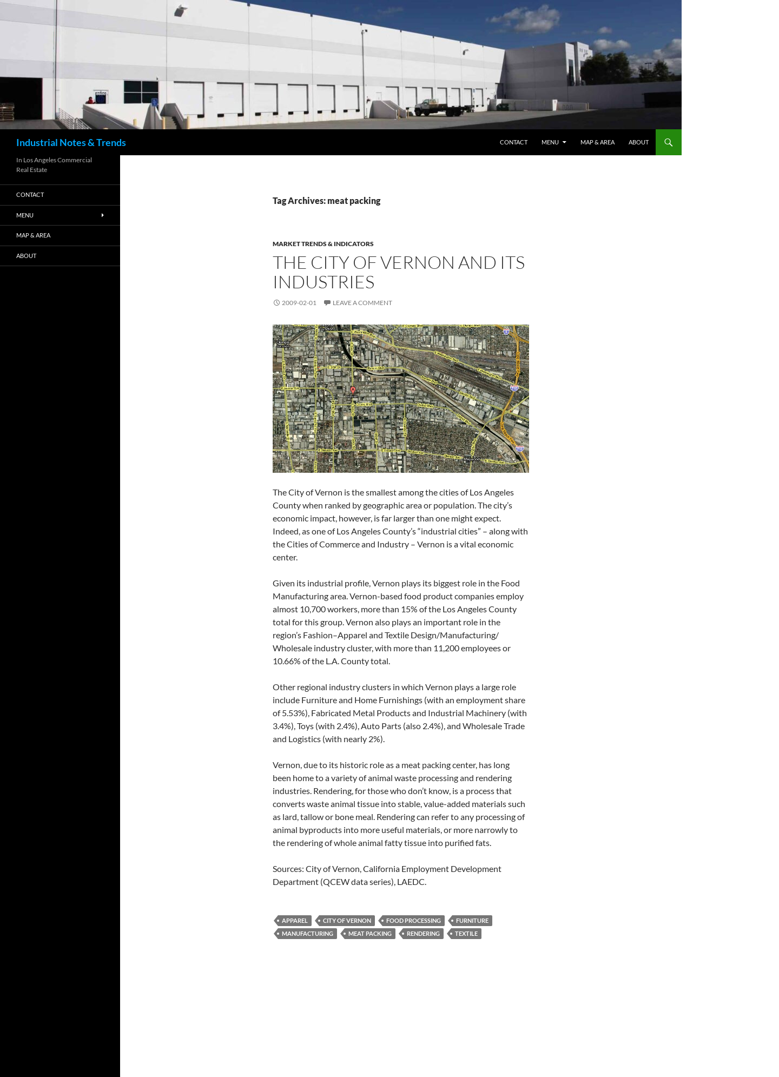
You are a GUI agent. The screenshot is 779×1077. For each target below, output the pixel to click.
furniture (472, 920)
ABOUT (639, 142)
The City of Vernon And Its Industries (399, 272)
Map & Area (597, 142)
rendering (423, 933)
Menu (550, 142)
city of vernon (347, 920)
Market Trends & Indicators (323, 244)
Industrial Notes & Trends (71, 142)
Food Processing (413, 920)
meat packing (370, 933)
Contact (513, 142)
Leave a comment (362, 303)
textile (466, 933)
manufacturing (307, 933)
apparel (295, 920)
